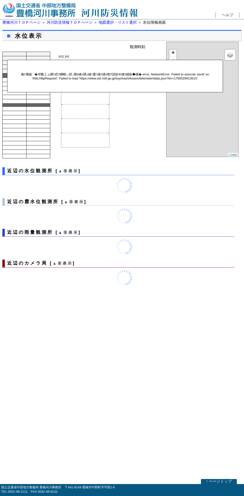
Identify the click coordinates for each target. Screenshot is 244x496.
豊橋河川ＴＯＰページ (21, 22)
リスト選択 (127, 22)
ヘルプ (227, 15)
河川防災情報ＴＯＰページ (70, 22)
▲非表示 (68, 171)
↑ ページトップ (219, 481)
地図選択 (106, 22)
